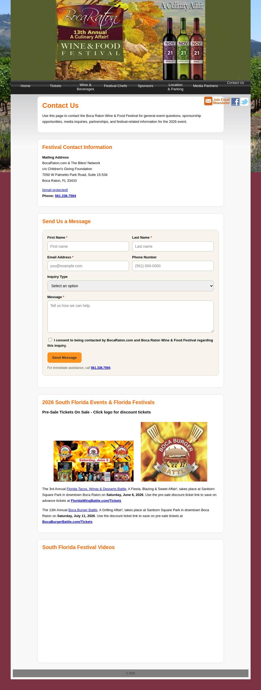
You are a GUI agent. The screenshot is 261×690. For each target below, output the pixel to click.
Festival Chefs (115, 86)
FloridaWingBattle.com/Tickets (96, 501)
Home (25, 86)
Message (55, 297)
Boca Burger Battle (82, 510)
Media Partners (205, 86)
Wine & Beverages (85, 87)
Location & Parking (175, 87)
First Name (57, 237)
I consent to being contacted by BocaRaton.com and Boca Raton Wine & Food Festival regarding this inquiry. (130, 342)
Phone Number (144, 257)
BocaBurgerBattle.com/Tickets (67, 522)
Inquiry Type (57, 277)
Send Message (64, 358)
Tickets (55, 86)
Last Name (142, 237)
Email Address (60, 257)
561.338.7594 (65, 196)
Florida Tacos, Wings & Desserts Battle (96, 489)
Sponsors (145, 86)
